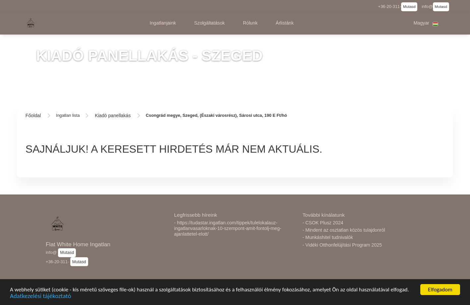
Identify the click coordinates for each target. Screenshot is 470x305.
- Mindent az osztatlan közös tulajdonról (344, 230)
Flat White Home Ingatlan (78, 244)
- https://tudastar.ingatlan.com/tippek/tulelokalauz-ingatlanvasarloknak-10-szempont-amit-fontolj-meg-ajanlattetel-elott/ (227, 228)
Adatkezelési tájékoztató (40, 300)
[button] (163, 23)
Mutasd (409, 7)
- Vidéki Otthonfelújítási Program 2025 (342, 245)
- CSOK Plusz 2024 (323, 222)
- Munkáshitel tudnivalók (328, 237)
